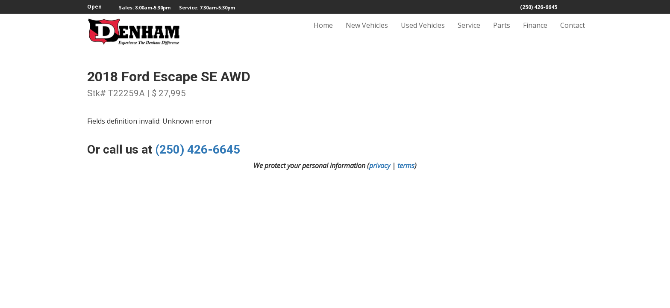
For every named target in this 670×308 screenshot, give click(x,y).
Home (323, 33)
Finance (535, 33)
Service (469, 33)
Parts (501, 33)
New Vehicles (367, 33)
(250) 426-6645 (538, 7)
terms (405, 165)
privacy (379, 165)
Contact (572, 33)
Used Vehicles (423, 33)
